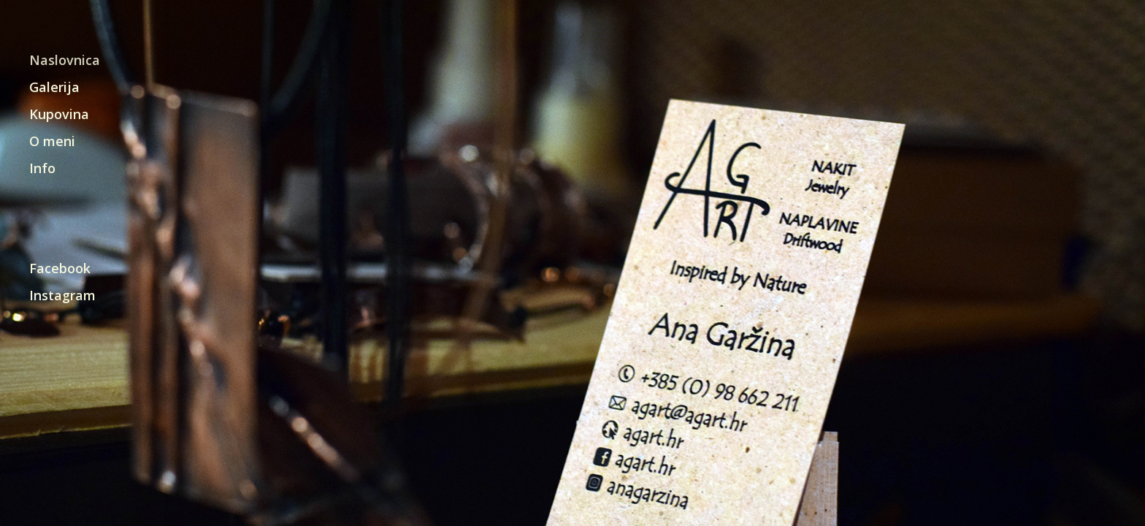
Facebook (60, 269)
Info (42, 169)
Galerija (54, 88)
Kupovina (59, 115)
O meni (52, 142)
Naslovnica (64, 61)
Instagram (62, 296)
